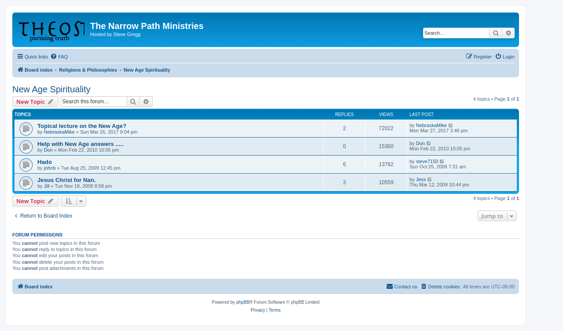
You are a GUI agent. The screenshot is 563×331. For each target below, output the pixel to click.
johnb (50, 168)
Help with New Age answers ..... (80, 144)
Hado (44, 162)
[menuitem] (59, 56)
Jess (421, 179)
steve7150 (427, 161)
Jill (47, 186)
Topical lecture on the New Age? (81, 126)
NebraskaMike (59, 132)
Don (48, 150)
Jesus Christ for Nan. (66, 180)
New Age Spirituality (51, 89)
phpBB (242, 302)
